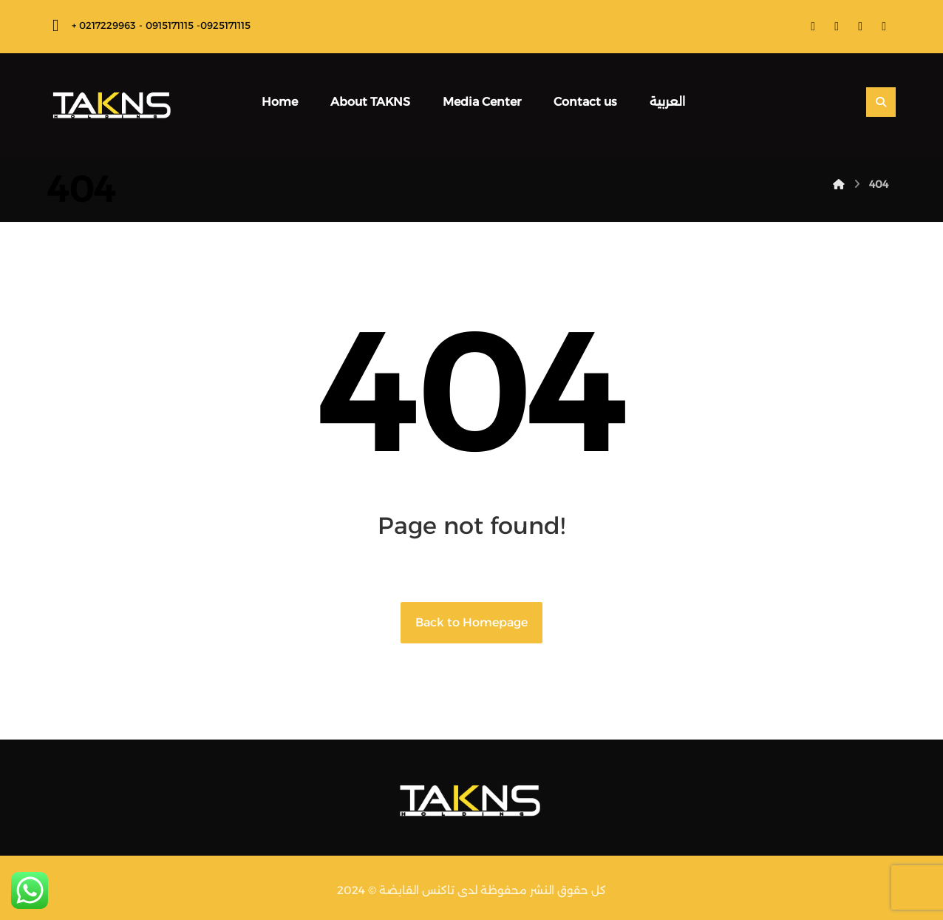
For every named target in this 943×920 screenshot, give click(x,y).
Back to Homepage (471, 622)
